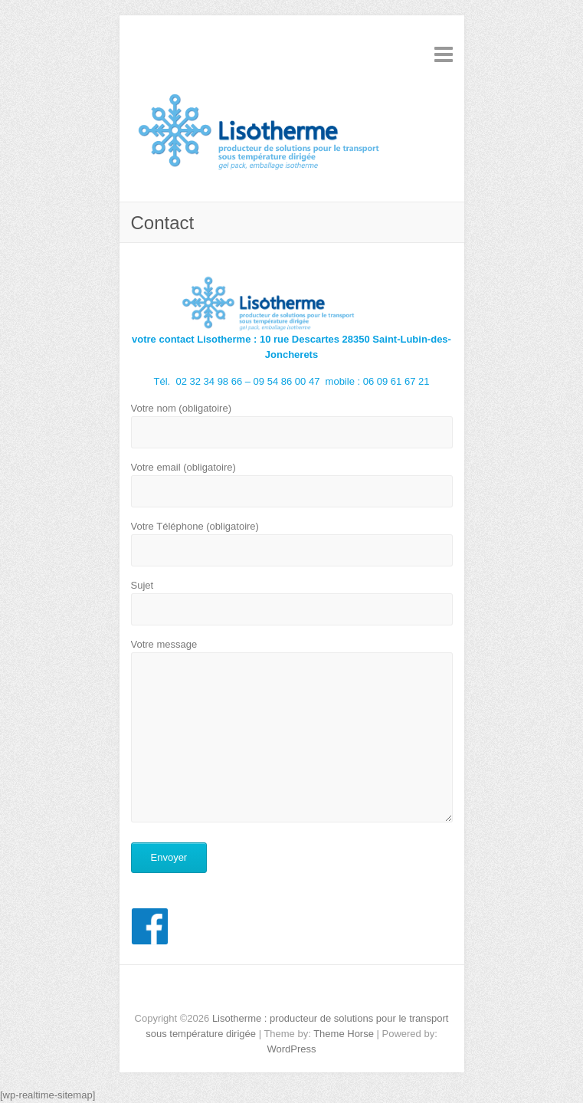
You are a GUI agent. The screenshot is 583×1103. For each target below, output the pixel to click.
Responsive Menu (443, 54)
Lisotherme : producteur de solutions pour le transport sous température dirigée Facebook (291, 991)
